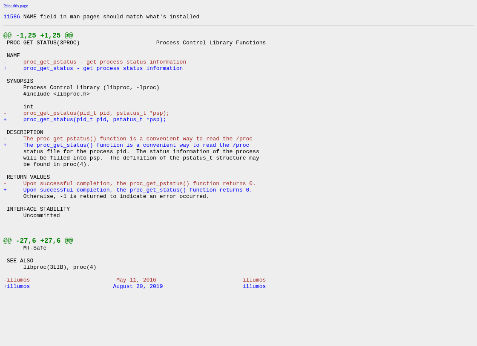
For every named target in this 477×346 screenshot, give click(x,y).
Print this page (15, 5)
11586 (11, 17)
